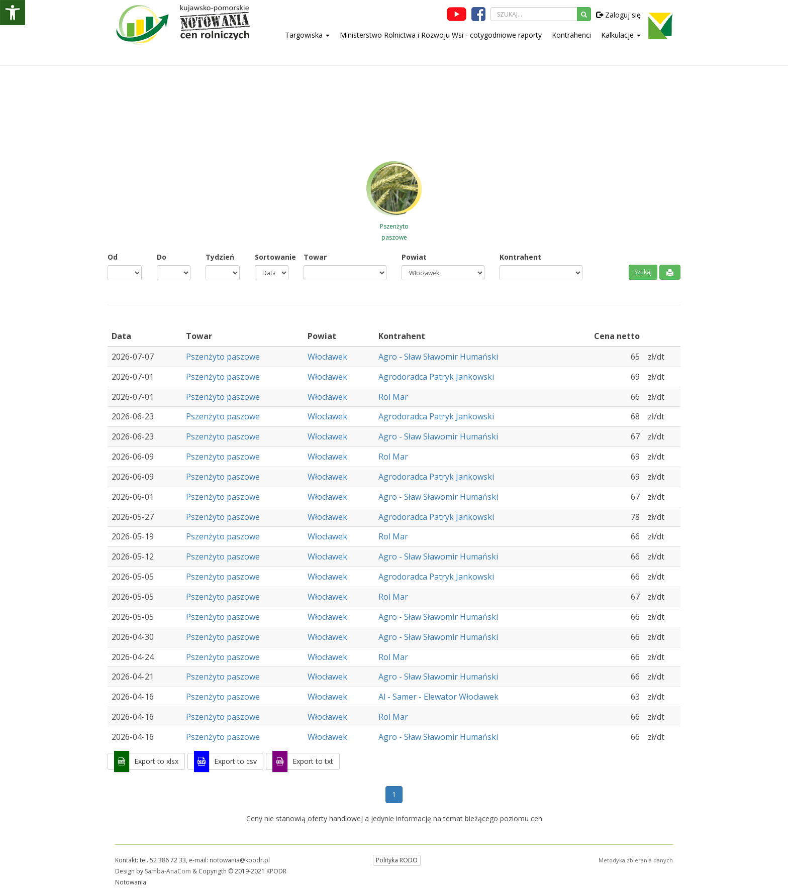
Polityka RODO (397, 860)
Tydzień (220, 257)
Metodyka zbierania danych (636, 860)
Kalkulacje (621, 35)
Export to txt (312, 761)
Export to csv (235, 761)
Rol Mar (393, 396)
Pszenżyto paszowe (223, 356)
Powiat (414, 257)
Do (161, 257)
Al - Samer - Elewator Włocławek (438, 696)
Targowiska (307, 35)
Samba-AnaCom (168, 871)
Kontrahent (520, 257)
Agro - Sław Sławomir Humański (438, 356)
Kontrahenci (571, 35)
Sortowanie (272, 257)
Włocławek (327, 356)
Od (113, 257)
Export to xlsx (156, 761)
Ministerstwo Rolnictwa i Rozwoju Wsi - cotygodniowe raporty (441, 35)
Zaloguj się (618, 15)
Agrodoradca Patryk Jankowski (436, 376)
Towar (315, 257)
